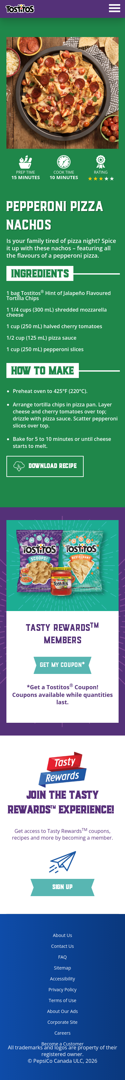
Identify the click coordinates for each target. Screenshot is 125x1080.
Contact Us (62, 946)
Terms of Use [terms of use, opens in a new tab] (56, 1001)
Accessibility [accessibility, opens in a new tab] (56, 980)
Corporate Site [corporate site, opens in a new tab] (57, 1023)
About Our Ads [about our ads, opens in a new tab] (57, 1012)
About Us (62, 935)
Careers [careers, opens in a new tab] (54, 1034)
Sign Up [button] (62, 887)
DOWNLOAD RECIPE (45, 466)
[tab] (114, 9)
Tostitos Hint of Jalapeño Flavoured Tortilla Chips (58, 296)
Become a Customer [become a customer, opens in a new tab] (60, 1045)
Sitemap (62, 968)
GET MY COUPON (62, 665)
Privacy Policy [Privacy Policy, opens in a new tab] (57, 990)
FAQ (62, 957)
